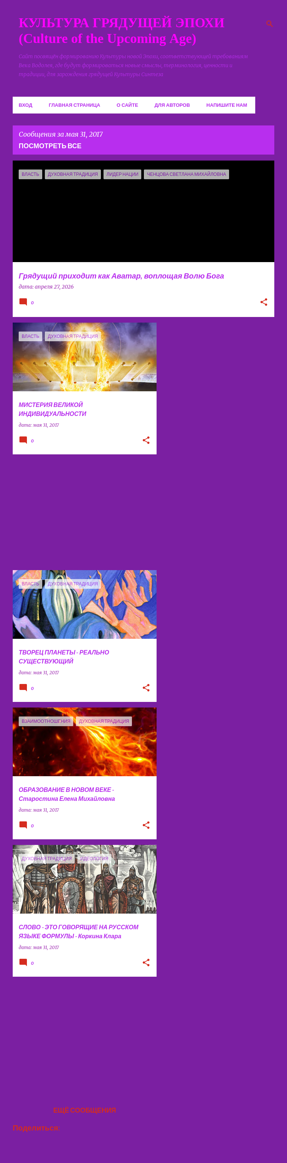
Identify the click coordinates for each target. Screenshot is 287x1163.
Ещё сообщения (84, 1110)
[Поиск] (269, 24)
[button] (263, 303)
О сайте (127, 105)
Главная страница (74, 105)
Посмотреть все (50, 146)
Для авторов (172, 105)
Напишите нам (226, 105)
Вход (25, 105)
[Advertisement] (82, 512)
